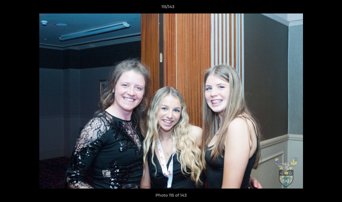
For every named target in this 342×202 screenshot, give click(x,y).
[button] (318, 8)
